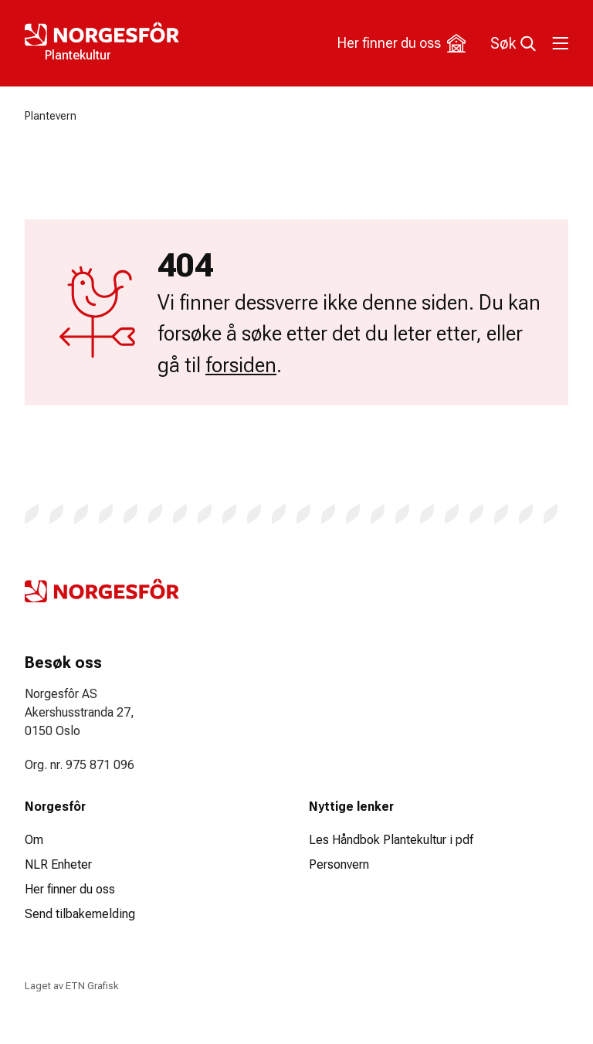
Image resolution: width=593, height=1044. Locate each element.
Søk (513, 43)
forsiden (240, 365)
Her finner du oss (401, 43)
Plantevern (50, 116)
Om (34, 839)
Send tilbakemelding (80, 914)
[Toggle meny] (559, 43)
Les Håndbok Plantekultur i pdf (391, 839)
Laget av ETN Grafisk (71, 985)
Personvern (339, 864)
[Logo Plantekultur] (160, 43)
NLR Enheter (58, 864)
